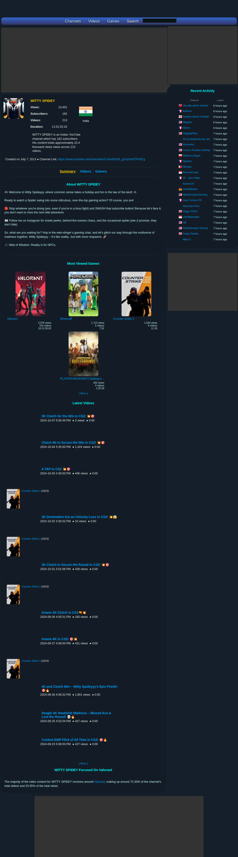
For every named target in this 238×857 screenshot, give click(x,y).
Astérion (187, 111)
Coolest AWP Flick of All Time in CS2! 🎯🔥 (74, 740)
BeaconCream (191, 172)
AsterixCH (188, 183)
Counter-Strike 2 (31, 490)
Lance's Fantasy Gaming (196, 150)
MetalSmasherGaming (195, 194)
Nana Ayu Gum (191, 206)
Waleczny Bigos (191, 155)
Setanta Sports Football (196, 116)
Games (101, 171)
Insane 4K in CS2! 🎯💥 (59, 639)
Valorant (99, 781)
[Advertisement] (85, 60)
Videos (85, 171)
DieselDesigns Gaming (195, 228)
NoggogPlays (190, 133)
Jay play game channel (195, 105)
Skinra (186, 127)
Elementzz (188, 144)
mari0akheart (190, 189)
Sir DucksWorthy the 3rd (196, 139)
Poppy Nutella (190, 233)
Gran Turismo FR (192, 200)
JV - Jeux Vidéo (191, 177)
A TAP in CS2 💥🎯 (56, 469)
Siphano (187, 161)
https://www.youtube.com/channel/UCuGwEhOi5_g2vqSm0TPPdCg (101, 159)
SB (184, 222)
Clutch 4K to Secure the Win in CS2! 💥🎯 (73, 442)
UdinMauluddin (191, 216)
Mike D (187, 239)
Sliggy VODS (190, 211)
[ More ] (83, 393)
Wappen (187, 122)
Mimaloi (187, 166)
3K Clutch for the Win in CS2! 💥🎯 (68, 416)
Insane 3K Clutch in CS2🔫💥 (64, 612)
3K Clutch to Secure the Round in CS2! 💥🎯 (75, 565)
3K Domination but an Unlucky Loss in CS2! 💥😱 (79, 517)
